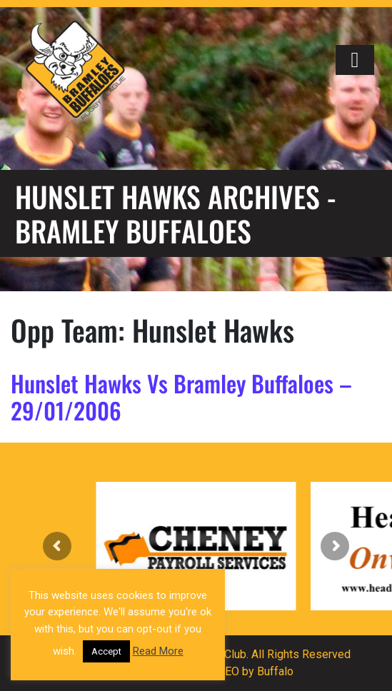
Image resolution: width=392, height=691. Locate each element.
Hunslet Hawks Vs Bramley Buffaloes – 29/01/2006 (181, 396)
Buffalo (275, 671)
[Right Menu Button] (355, 60)
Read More (158, 651)
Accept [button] (106, 651)
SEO (228, 671)
